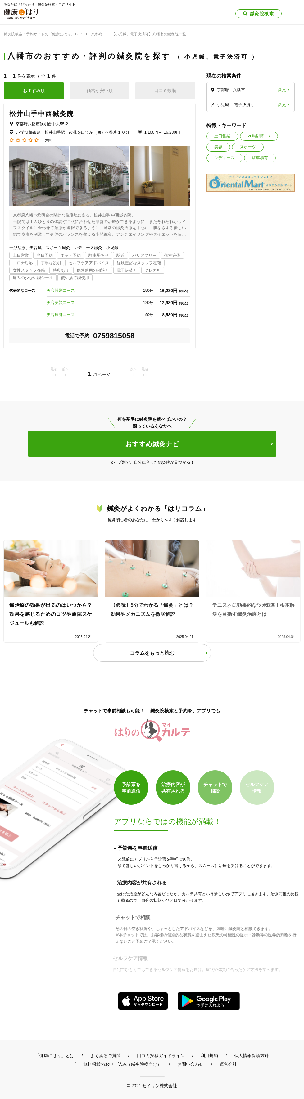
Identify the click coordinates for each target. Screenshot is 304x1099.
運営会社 (228, 1064)
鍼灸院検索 (262, 13)
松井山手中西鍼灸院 (41, 113)
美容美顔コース (61, 302)
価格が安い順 (100, 90)
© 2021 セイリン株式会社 (152, 1085)
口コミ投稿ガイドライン (161, 1055)
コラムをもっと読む (152, 653)
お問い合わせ (190, 1064)
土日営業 (222, 136)
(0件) (48, 140)
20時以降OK (259, 136)
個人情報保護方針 (251, 1055)
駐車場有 (260, 157)
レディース (224, 157)
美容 (218, 147)
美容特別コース (61, 290)
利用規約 (209, 1055)
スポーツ (248, 147)
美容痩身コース (61, 315)
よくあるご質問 (105, 1055)
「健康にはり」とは (54, 1055)
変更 (282, 90)
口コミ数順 (165, 90)
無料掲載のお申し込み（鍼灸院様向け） (122, 1064)
